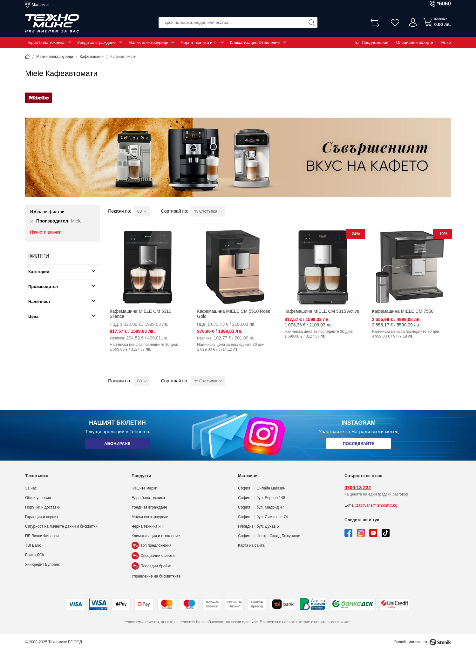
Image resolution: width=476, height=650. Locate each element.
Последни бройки (151, 566)
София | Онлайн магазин (261, 488)
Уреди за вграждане (96, 42)
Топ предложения (152, 545)
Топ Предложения (371, 42)
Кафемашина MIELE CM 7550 (402, 311)
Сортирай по (174, 211)
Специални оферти (414, 42)
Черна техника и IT (199, 42)
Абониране (117, 444)
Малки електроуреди (148, 42)
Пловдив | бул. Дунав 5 (258, 526)
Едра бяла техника (46, 42)
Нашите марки (144, 488)
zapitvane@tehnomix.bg (376, 505)
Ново (446, 42)
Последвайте (359, 444)
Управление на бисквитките (156, 576)
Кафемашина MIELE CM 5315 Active (321, 311)
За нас (31, 488)
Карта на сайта (251, 545)
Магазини (40, 5)
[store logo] (52, 23)
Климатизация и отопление (156, 536)
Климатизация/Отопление (255, 42)
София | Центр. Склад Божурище (269, 536)
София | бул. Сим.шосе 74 (263, 517)
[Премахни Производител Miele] (32, 221)
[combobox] (238, 22)
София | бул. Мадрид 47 (261, 507)
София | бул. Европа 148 (261, 498)
